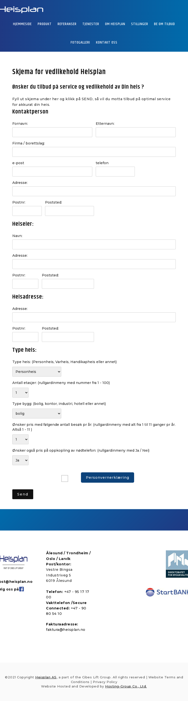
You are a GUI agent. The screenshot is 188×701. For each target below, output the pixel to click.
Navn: (17, 236)
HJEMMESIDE (22, 24)
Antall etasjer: (61, 383)
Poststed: (53, 202)
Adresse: (20, 182)
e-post (18, 163)
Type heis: (64, 362)
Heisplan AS (46, 677)
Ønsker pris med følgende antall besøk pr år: (93, 427)
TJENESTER (90, 24)
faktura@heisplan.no (65, 629)
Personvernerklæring (107, 477)
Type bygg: (59, 403)
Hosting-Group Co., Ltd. (126, 686)
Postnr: (18, 202)
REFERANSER (67, 24)
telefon (102, 163)
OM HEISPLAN (115, 24)
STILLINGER (139, 24)
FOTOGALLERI (80, 42)
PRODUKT (45, 24)
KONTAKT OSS (106, 42)
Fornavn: (20, 123)
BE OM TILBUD (164, 24)
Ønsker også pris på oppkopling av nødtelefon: (80, 450)
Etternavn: (105, 123)
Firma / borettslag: (28, 143)
